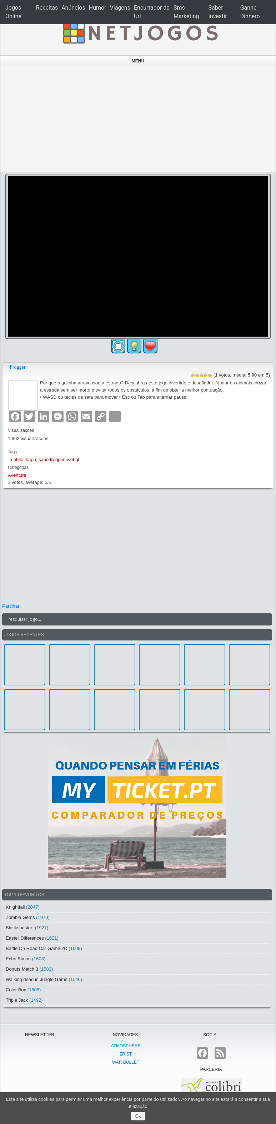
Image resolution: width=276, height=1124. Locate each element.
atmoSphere (125, 1045)
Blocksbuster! (20, 927)
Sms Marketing (186, 12)
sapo (31, 459)
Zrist (126, 1054)
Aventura (17, 475)
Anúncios (73, 7)
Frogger (17, 367)
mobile (16, 459)
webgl (73, 459)
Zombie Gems (20, 917)
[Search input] (132, 619)
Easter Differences (25, 938)
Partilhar (10, 606)
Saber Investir (218, 12)
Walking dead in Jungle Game (36, 979)
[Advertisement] (138, 119)
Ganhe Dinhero (250, 12)
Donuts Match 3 (22, 969)
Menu (138, 60)
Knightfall (15, 907)
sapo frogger (51, 459)
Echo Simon (18, 958)
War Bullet (125, 1062)
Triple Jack (17, 1000)
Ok (138, 1116)
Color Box (16, 989)
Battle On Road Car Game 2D (36, 948)
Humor (97, 7)
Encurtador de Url (152, 12)
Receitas (47, 7)
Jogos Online (13, 12)
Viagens (120, 7)
